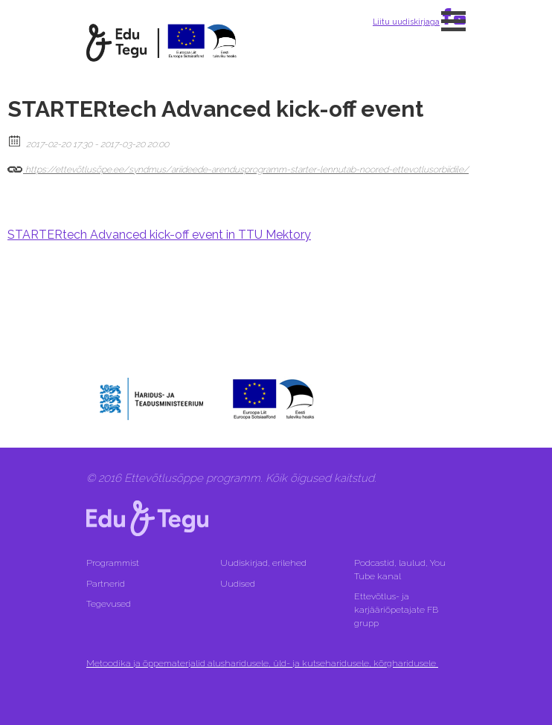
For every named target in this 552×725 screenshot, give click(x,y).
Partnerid (105, 584)
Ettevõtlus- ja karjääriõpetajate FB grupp (396, 609)
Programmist (112, 563)
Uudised (237, 584)
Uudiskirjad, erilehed (264, 563)
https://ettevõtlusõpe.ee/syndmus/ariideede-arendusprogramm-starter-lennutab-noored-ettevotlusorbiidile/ (238, 166)
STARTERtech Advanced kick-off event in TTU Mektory (159, 235)
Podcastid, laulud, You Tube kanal (400, 569)
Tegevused (109, 604)
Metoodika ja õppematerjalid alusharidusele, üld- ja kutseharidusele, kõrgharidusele (262, 663)
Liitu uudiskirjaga (406, 21)
